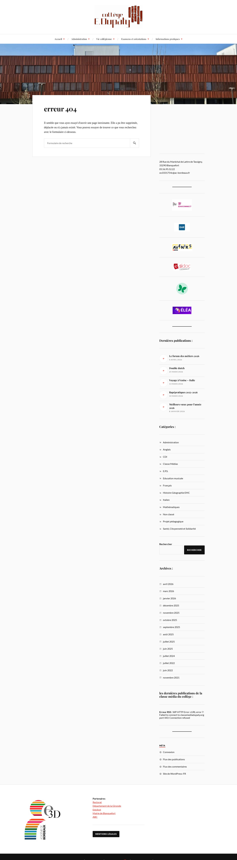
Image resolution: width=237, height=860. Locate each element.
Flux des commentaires (175, 766)
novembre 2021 (171, 677)
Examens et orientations (133, 39)
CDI (165, 456)
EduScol (97, 809)
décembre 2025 (171, 605)
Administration (79, 39)
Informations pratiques (168, 39)
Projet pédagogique (173, 521)
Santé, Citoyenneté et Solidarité (179, 528)
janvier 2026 (169, 598)
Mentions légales (106, 834)
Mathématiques (171, 507)
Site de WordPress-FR (174, 773)
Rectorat (97, 802)
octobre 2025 (170, 619)
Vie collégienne (104, 39)
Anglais (167, 449)
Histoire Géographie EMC (176, 492)
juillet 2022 (169, 663)
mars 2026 (168, 591)
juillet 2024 (169, 655)
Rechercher (165, 544)
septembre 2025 (171, 627)
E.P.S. (165, 471)
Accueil (58, 39)
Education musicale (173, 478)
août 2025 (168, 634)
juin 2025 (168, 648)
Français (167, 485)
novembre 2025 (171, 612)
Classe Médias (170, 463)
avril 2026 (168, 584)
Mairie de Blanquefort (104, 813)
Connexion (168, 752)
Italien (166, 499)
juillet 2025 (169, 641)
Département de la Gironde (107, 805)
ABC (95, 816)
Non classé (168, 514)
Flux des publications (174, 759)
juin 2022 (168, 670)
